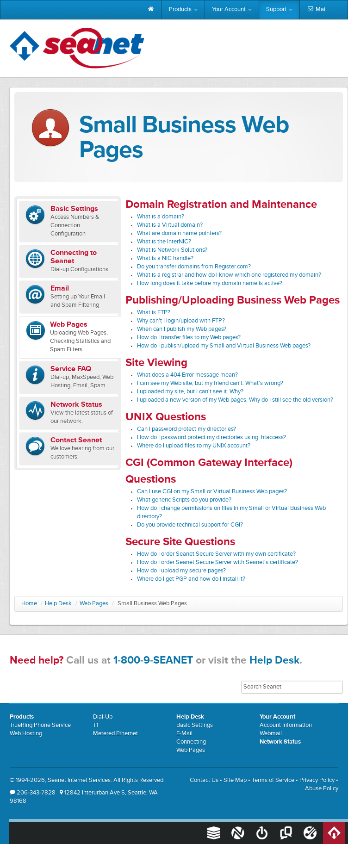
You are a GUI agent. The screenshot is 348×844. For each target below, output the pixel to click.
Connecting (191, 742)
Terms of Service (273, 780)
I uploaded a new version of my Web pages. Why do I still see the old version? (235, 400)
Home (29, 604)
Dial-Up (102, 717)
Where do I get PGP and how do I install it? (191, 579)
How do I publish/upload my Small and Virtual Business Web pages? (224, 346)
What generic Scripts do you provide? (184, 500)
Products (183, 9)
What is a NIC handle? (165, 258)
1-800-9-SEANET (153, 660)
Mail (317, 10)
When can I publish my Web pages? (181, 329)
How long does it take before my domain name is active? (209, 283)
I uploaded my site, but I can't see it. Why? (190, 392)
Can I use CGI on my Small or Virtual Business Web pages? (212, 492)
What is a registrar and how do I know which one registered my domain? (229, 275)
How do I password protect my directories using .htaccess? (211, 437)
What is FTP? (153, 313)
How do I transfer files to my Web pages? (189, 338)
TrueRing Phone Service (40, 725)
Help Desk (58, 604)
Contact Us (204, 780)
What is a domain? (160, 217)
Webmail (271, 734)
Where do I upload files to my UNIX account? (193, 446)
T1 (95, 725)
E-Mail (184, 734)
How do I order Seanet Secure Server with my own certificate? (216, 554)
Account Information (286, 725)
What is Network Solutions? (172, 250)
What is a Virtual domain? (170, 225)
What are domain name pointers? (179, 233)
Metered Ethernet (115, 734)
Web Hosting (26, 734)
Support (279, 9)
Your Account (232, 9)
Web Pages (94, 604)
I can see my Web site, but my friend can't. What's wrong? (210, 383)
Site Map (235, 780)
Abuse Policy (321, 789)
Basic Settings (194, 725)
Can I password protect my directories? (186, 429)
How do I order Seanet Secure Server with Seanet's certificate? (217, 562)
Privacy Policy (317, 780)
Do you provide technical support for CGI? (190, 525)
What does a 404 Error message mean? (187, 375)
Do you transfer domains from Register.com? (194, 267)
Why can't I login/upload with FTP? (181, 321)
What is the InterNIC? (164, 242)
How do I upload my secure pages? (181, 571)
